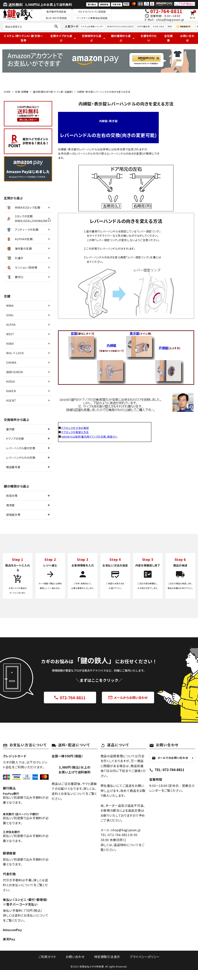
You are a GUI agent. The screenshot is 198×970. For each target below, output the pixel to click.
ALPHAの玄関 (19, 239)
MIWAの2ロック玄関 (23, 207)
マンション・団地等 (21, 267)
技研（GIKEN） (15, 372)
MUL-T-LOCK (15, 353)
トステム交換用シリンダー (92, 26)
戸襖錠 (163, 347)
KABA (10, 343)
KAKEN (11, 391)
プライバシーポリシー (142, 956)
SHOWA (11, 362)
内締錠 (111, 345)
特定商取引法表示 (106, 956)
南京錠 (10, 505)
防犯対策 (12, 496)
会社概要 (168, 38)
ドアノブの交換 (15, 438)
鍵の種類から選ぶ (121, 38)
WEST (10, 334)
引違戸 (14, 258)
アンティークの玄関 (22, 229)
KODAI (10, 381)
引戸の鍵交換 (143, 26)
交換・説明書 (22, 91)
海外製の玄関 (19, 248)
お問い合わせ (187, 38)
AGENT (11, 400)
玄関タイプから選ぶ (61, 38)
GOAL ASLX (158, 26)
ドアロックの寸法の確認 (76, 428)
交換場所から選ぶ (91, 38)
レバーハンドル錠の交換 (20, 448)
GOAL (10, 315)
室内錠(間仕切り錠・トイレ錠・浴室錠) (53, 91)
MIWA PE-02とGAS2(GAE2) (120, 26)
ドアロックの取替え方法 (76, 432)
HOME (7, 91)
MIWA (10, 306)
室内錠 (10, 429)
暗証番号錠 (13, 467)
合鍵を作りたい (149, 38)
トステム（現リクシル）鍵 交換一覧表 (23, 38)
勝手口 (14, 277)
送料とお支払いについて (31, 915)
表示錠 (134, 333)
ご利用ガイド (50, 956)
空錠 (74, 333)
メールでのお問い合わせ (170, 758)
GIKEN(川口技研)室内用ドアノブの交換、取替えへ (91, 436)
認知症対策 (13, 515)
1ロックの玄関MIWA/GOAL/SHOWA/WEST (29, 218)
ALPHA (11, 324)
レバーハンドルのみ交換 (20, 457)
